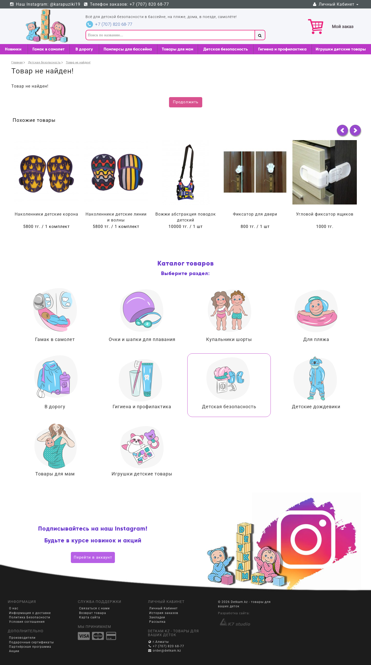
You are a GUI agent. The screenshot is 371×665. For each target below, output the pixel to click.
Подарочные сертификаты (31, 642)
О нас (13, 608)
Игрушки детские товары (341, 49)
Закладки (157, 617)
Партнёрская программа (30, 647)
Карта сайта (89, 617)
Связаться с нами (94, 608)
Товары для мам (177, 49)
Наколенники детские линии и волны (116, 217)
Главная (17, 62)
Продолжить (185, 102)
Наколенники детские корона (46, 214)
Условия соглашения (27, 622)
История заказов (163, 613)
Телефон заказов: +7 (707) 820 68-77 (126, 4)
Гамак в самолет (48, 49)
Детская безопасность (225, 49)
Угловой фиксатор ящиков (324, 214)
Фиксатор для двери (255, 214)
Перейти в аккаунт (93, 557)
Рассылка (157, 622)
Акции (14, 651)
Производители (22, 638)
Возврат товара (92, 613)
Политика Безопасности (29, 617)
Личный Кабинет (335, 4)
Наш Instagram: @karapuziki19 (44, 4)
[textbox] (170, 35)
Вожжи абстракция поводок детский (185, 217)
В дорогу (84, 49)
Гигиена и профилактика (282, 49)
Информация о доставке (30, 613)
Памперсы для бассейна (128, 49)
